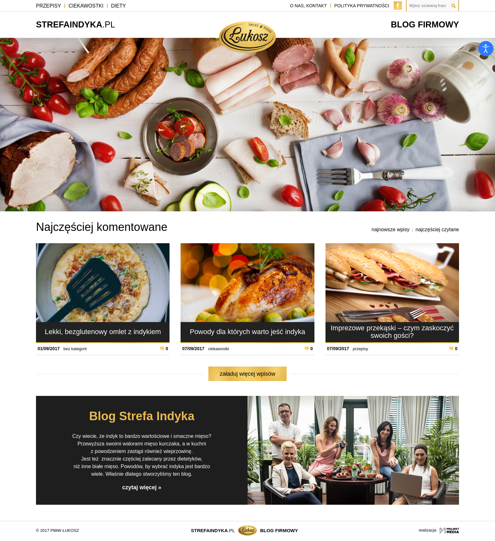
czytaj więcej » (141, 487)
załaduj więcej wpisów (247, 374)
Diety (118, 6)
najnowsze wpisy (390, 229)
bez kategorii (75, 348)
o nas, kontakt (308, 5)
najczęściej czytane (437, 229)
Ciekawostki (86, 6)
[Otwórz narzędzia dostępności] (485, 48)
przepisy (360, 348)
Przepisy (48, 6)
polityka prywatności (361, 5)
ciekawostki (218, 348)
